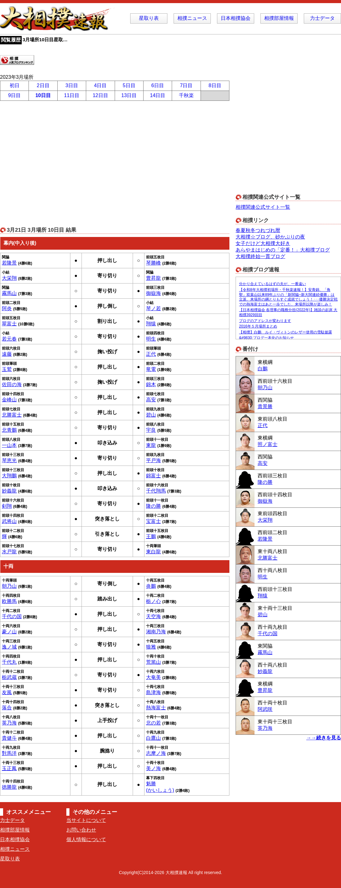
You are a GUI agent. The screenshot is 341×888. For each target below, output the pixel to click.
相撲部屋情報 (279, 18)
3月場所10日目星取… (45, 39)
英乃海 (9, 722)
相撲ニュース (192, 18)
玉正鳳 (9, 768)
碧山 (151, 414)
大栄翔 (9, 278)
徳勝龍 (9, 787)
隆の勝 (153, 506)
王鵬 (151, 536)
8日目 (215, 85)
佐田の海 (12, 384)
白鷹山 (153, 738)
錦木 (151, 384)
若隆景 (9, 263)
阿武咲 (265, 709)
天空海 (153, 616)
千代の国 (12, 616)
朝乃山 (9, 586)
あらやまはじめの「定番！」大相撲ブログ (283, 249)
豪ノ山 (9, 631)
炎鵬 (151, 586)
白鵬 (263, 368)
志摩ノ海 (156, 753)
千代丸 (9, 662)
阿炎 (7, 308)
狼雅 (151, 646)
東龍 (151, 445)
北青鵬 (9, 430)
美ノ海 (153, 768)
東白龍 (153, 551)
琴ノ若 (153, 308)
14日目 (158, 95)
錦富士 (153, 475)
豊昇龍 (153, 278)
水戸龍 (9, 551)
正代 (151, 354)
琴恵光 (9, 460)
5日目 (129, 85)
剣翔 (7, 506)
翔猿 (151, 323)
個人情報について (86, 839)
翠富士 (9, 323)
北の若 (153, 722)
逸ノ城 (9, 646)
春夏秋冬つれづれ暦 (258, 230)
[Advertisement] (58, 129)
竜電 (151, 369)
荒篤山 (153, 662)
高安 (151, 399)
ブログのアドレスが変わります (265, 321)
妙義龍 (9, 490)
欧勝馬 (9, 601)
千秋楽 (186, 95)
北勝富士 (12, 414)
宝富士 (153, 521)
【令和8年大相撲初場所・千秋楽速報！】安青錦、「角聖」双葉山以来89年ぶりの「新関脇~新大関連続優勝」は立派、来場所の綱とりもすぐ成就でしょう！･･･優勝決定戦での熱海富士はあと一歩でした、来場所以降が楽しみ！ (288, 297)
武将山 (9, 521)
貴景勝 (265, 406)
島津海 (153, 692)
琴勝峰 (153, 263)
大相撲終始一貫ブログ (260, 256)
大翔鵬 (9, 475)
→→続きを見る (323, 737)
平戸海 (153, 460)
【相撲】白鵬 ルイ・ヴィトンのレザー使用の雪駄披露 (285, 332)
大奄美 (153, 677)
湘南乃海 (156, 631)
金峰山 (9, 399)
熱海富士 (156, 707)
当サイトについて (86, 820)
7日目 (186, 85)
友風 (7, 692)
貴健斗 (9, 738)
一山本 (9, 445)
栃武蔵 (9, 677)
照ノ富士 (267, 444)
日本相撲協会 (235, 18)
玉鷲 (7, 369)
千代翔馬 (156, 490)
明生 (151, 338)
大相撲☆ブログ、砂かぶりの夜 (270, 236)
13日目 (129, 95)
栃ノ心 (153, 601)
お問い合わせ (81, 829)
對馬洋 (9, 753)
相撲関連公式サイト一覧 (263, 207)
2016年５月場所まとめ (258, 326)
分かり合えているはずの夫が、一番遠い (272, 284)
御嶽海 (153, 293)
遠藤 (7, 354)
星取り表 (149, 18)
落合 (7, 707)
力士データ (322, 18)
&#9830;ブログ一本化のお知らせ (266, 338)
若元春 (9, 338)
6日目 (157, 85)
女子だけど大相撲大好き (263, 243)
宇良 (151, 430)
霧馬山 (9, 293)
